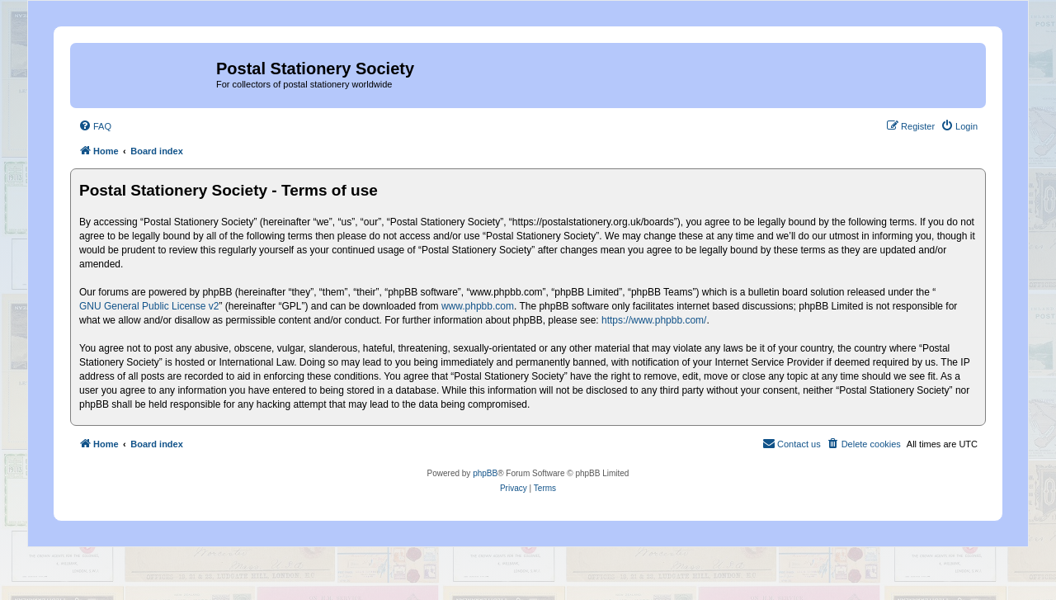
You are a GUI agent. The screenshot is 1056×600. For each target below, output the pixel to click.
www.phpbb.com (477, 306)
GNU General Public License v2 (149, 306)
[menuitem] (94, 126)
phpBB (485, 473)
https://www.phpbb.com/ (653, 320)
